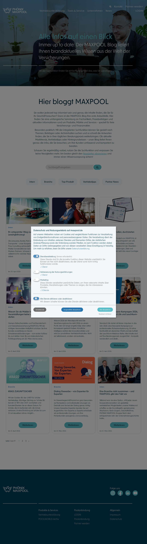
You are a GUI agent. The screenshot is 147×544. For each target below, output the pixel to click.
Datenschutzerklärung (86, 249)
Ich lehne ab (45, 312)
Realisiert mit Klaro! (99, 316)
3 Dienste (50, 290)
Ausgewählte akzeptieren (72, 312)
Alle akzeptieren (99, 312)
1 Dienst (49, 267)
